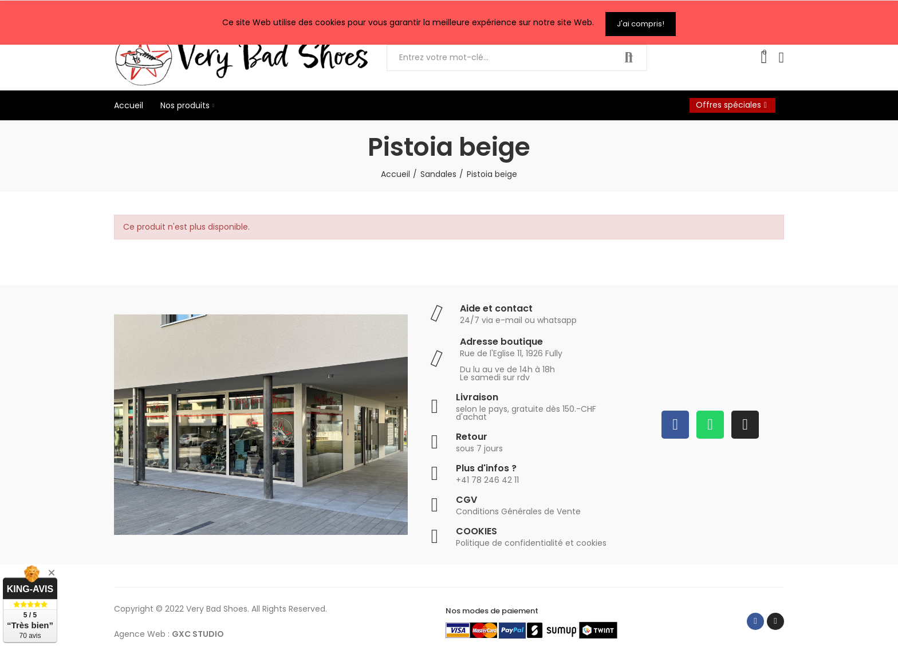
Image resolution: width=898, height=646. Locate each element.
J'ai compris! (640, 20)
